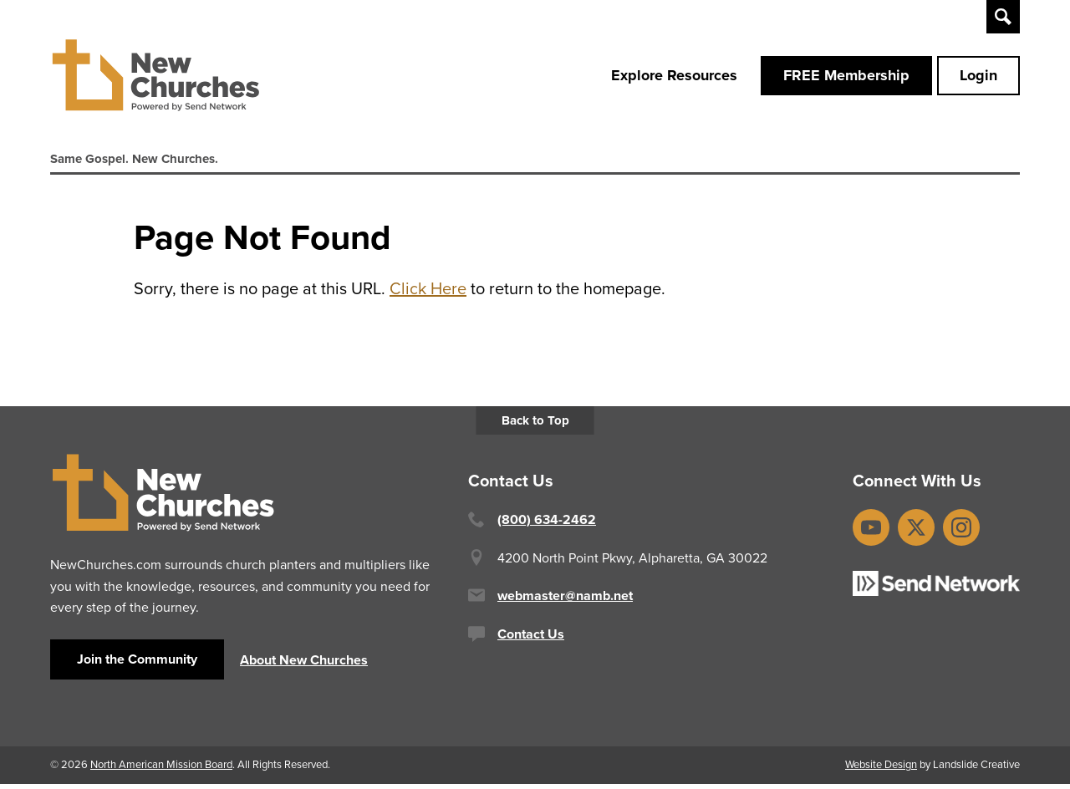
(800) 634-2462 (546, 525)
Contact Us (530, 639)
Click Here (428, 294)
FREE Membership (846, 78)
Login (978, 78)
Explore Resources (674, 78)
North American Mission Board (161, 769)
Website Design (881, 769)
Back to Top (535, 426)
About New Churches (304, 665)
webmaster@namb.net (565, 601)
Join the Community (137, 664)
